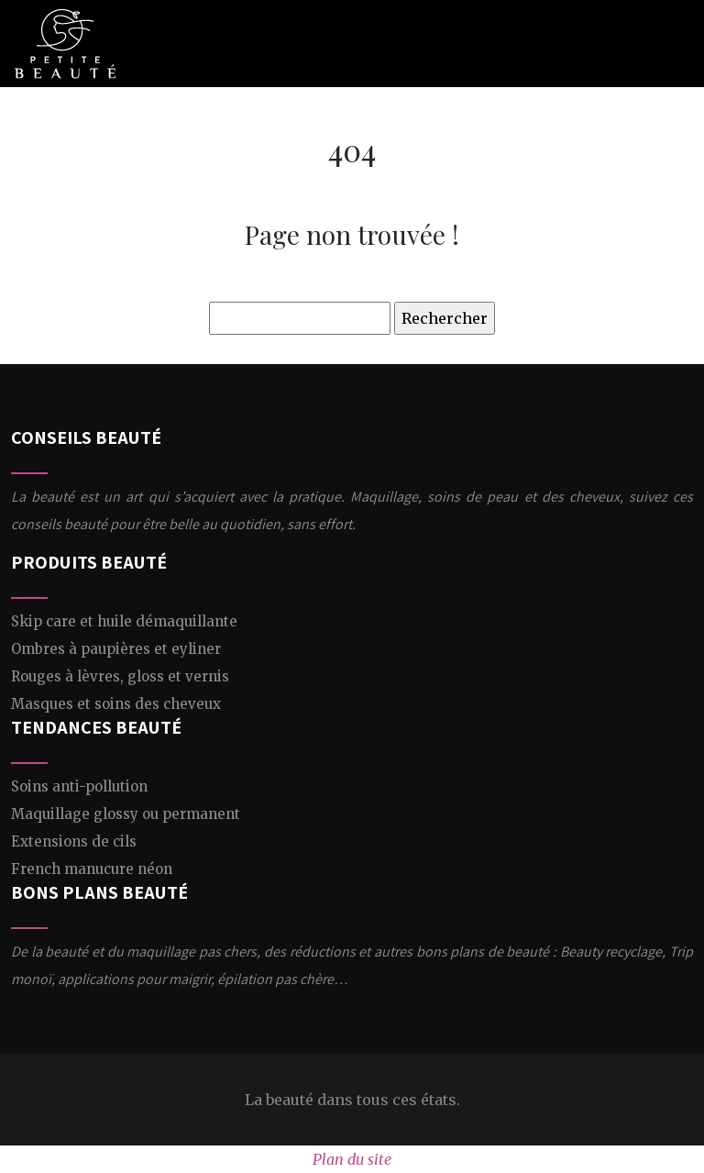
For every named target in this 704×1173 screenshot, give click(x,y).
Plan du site (352, 1159)
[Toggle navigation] (675, 43)
